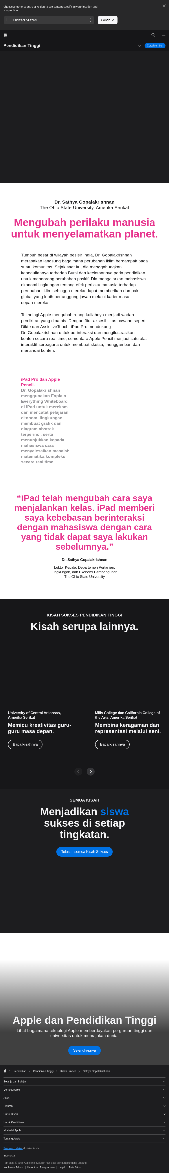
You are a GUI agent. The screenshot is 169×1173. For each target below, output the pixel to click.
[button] (49, 20)
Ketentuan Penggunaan (41, 1167)
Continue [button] (107, 20)
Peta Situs (75, 1167)
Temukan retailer (13, 1148)
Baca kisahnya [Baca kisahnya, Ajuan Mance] (112, 744)
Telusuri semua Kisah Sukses (84, 852)
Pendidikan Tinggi (22, 45)
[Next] (91, 772)
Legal (62, 1167)
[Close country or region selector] (164, 6)
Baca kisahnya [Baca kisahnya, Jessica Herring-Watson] (25, 744)
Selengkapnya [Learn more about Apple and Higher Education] (84, 1050)
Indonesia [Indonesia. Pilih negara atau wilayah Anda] (9, 1155)
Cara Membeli (155, 45)
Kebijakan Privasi (13, 1167)
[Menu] (163, 35)
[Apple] (5, 35)
